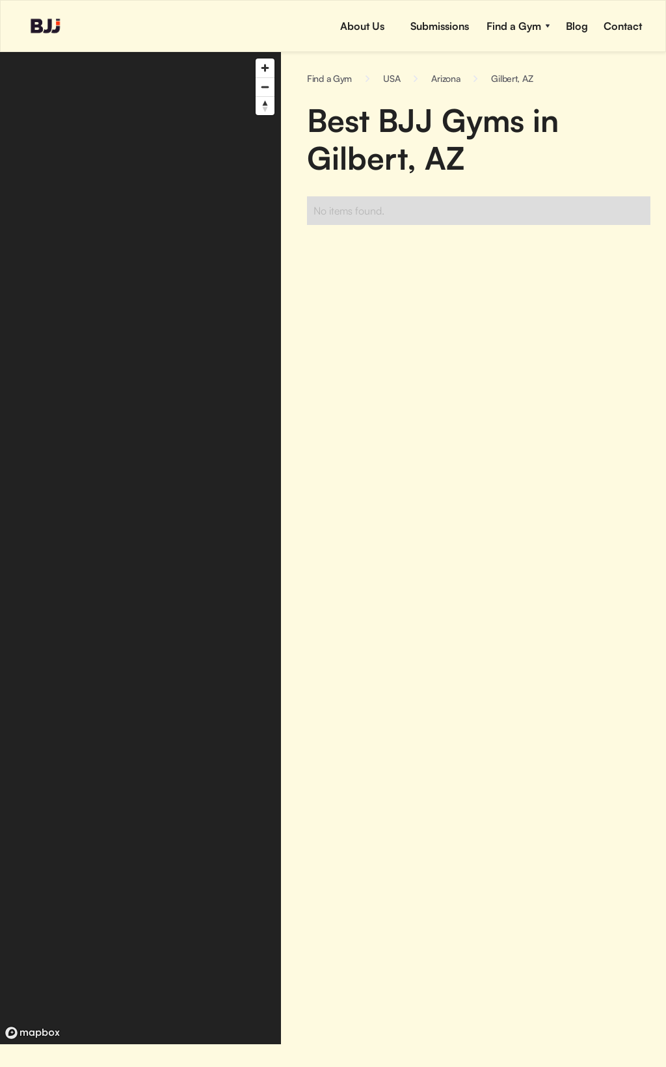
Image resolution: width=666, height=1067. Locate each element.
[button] (438, 26)
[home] (32, 26)
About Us (362, 26)
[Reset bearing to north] (265, 105)
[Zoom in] (265, 68)
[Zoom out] (265, 86)
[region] (140, 548)
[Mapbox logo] (32, 1032)
